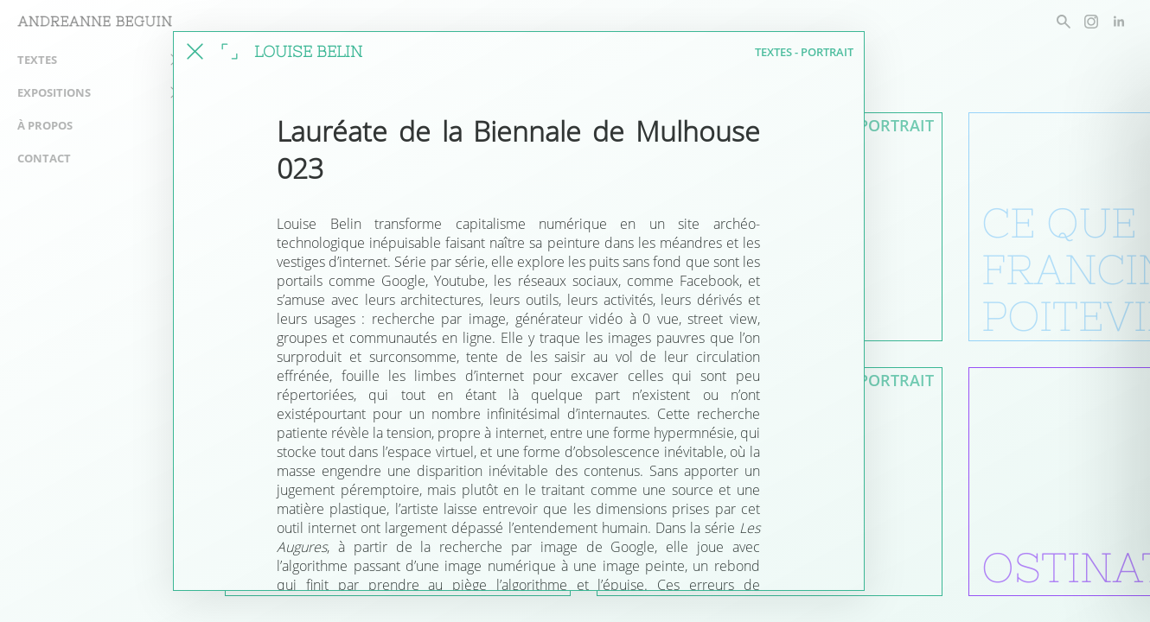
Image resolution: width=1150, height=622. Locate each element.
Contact (44, 158)
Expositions (54, 92)
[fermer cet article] (195, 51)
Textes (37, 59)
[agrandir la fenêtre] (229, 51)
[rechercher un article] (1063, 21)
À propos (45, 125)
